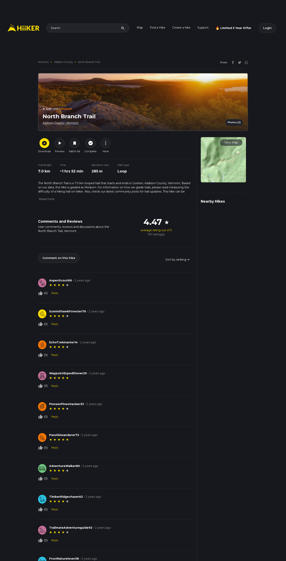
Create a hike (181, 27)
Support (203, 27)
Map (140, 27)
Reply (54, 293)
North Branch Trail (89, 62)
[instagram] (245, 62)
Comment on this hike (58, 258)
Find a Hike (157, 27)
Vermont (43, 62)
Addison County (63, 62)
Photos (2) (234, 122)
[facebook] (232, 62)
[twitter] (238, 62)
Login (267, 28)
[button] (46, 199)
